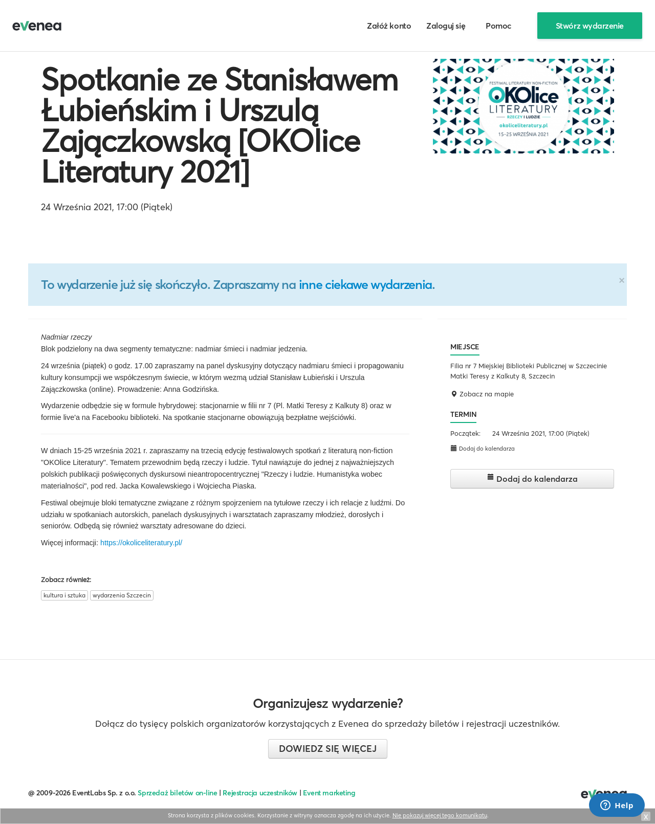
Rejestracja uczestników (260, 792)
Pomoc (499, 25)
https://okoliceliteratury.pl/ (141, 543)
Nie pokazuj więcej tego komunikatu (439, 815)
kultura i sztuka (64, 595)
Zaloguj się (445, 25)
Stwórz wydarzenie (590, 25)
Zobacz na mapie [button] (482, 394)
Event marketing (329, 792)
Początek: (465, 433)
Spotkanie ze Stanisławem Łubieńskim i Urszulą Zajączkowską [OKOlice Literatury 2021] (219, 125)
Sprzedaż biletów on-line (177, 792)
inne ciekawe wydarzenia (365, 284)
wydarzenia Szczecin (122, 595)
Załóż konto (389, 25)
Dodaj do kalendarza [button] (482, 448)
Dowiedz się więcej (328, 748)
